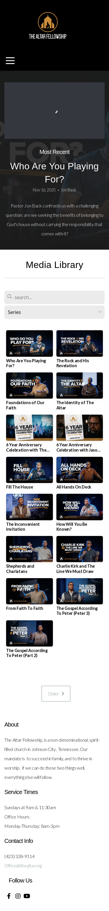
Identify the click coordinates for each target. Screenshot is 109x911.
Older (56, 693)
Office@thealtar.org (23, 865)
